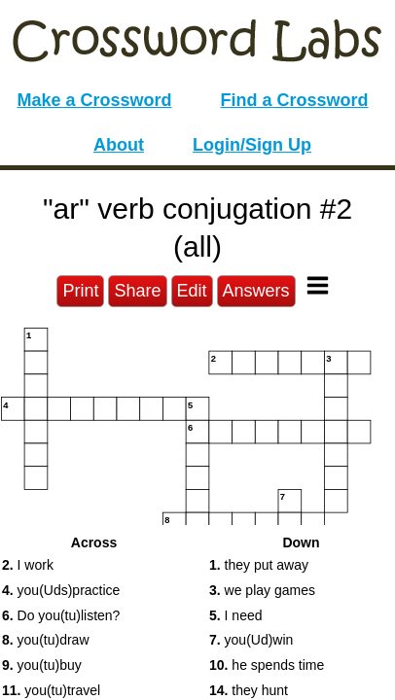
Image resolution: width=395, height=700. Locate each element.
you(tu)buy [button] (42, 665)
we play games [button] (262, 590)
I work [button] (28, 565)
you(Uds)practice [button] (61, 590)
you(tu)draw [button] (46, 640)
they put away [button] (258, 565)
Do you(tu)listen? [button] (61, 615)
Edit (192, 290)
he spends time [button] (266, 665)
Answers (256, 290)
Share (137, 290)
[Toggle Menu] (318, 285)
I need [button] (236, 615)
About (118, 145)
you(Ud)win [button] (251, 640)
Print (80, 290)
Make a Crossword (94, 100)
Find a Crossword (295, 100)
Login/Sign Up (252, 145)
